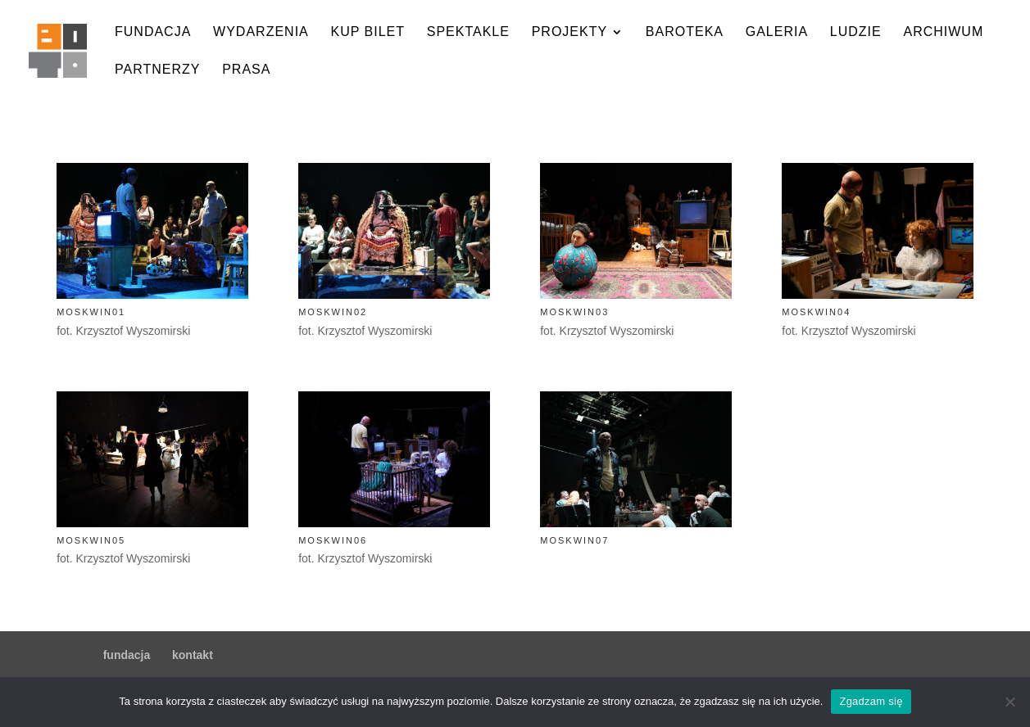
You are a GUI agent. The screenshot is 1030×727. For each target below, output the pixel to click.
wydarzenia (261, 32)
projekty (569, 32)
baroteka (685, 32)
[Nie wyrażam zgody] (1009, 701)
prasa (246, 70)
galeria (777, 32)
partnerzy (157, 70)
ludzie (856, 32)
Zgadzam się (870, 701)
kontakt (192, 655)
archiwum (943, 32)
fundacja (153, 32)
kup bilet (367, 32)
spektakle (468, 32)
